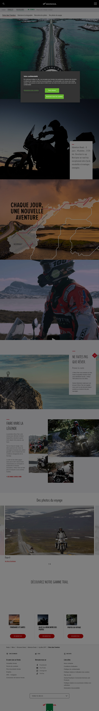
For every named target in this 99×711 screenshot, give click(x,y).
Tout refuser (52, 90)
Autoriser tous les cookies (54, 96)
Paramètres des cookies (31, 90)
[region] (50, 87)
